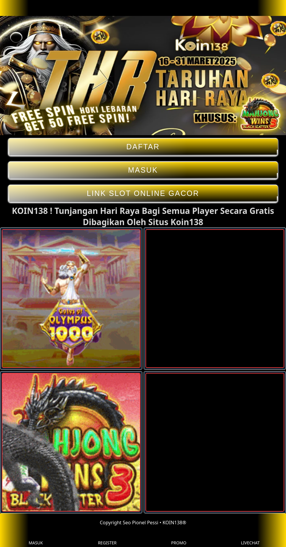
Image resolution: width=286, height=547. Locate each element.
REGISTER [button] (107, 538)
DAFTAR (142, 146)
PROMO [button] (179, 538)
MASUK (142, 170)
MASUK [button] (36, 538)
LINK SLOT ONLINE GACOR (142, 193)
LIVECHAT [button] (250, 538)
